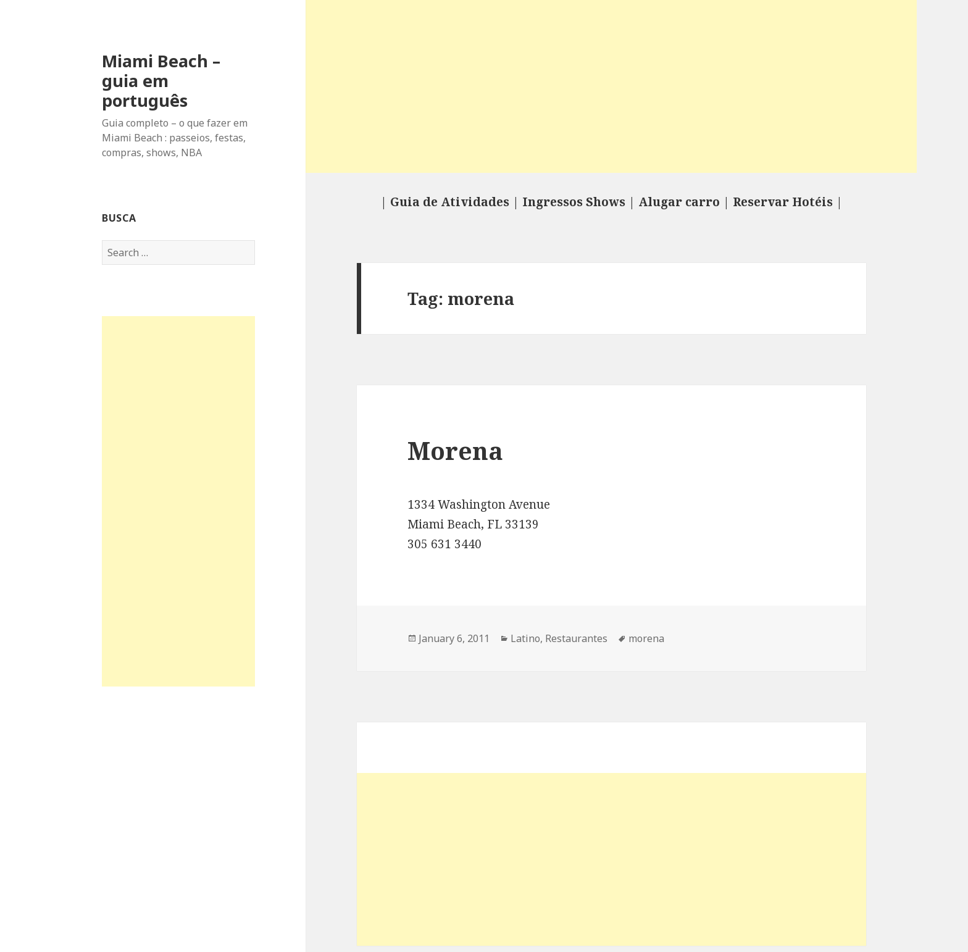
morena (646, 638)
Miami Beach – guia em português (161, 80)
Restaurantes (576, 638)
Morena (455, 450)
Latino (525, 638)
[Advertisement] (178, 501)
